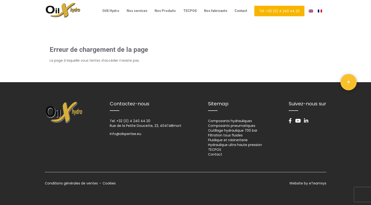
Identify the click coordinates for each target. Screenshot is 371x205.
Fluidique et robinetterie (228, 140)
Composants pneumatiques (231, 125)
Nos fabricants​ (215, 11)
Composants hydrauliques (230, 121)
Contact (241, 11)
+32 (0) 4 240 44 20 (133, 121)
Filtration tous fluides (225, 135)
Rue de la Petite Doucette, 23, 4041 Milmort (145, 125)
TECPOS (190, 11)
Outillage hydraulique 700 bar (232, 130)
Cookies (109, 183)
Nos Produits (165, 11)
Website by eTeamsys (307, 183)
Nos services (137, 11)
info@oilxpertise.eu (125, 133)
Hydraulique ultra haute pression (235, 144)
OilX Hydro (110, 11)
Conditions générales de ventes (71, 183)
